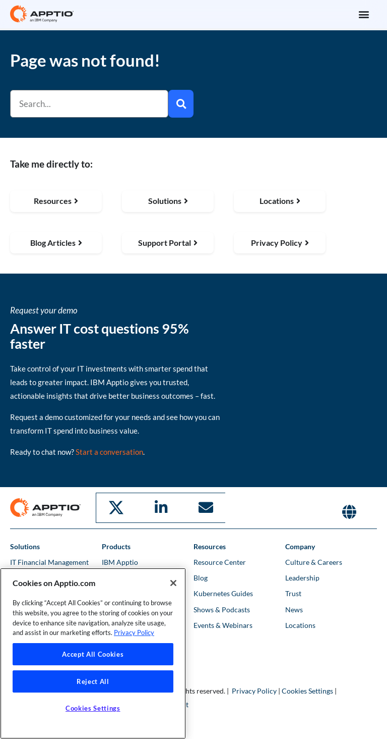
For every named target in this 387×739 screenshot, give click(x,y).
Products (116, 547)
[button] (363, 14)
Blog (201, 578)
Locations (300, 625)
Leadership (302, 578)
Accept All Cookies (92, 654)
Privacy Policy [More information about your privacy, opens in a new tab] (134, 632)
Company (300, 547)
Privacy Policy (254, 691)
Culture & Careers (313, 562)
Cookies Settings (307, 691)
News (294, 610)
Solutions (25, 547)
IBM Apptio (120, 562)
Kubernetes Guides (223, 594)
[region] (93, 653)
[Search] (181, 104)
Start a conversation (109, 453)
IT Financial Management (49, 562)
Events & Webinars (223, 625)
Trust (293, 594)
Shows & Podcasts (222, 610)
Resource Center (220, 562)
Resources (210, 547)
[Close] (173, 583)
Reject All (93, 681)
